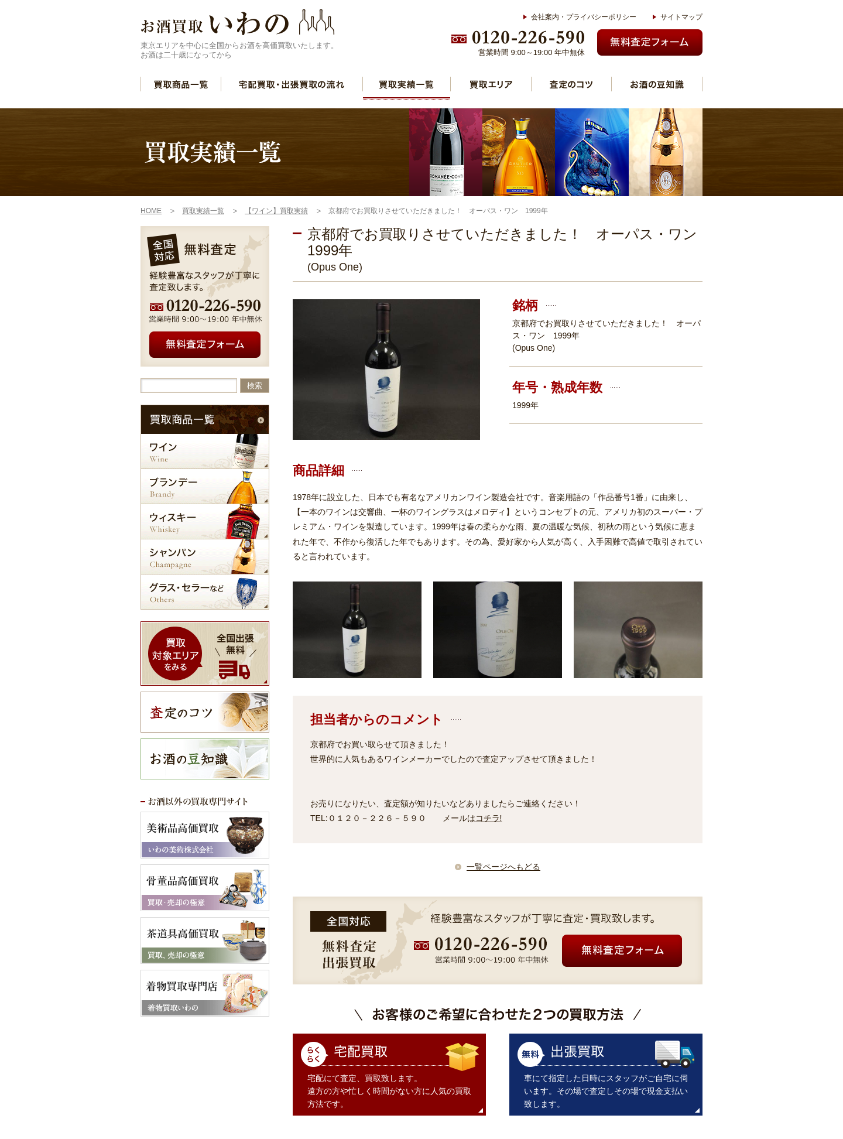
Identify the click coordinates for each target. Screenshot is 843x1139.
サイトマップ (681, 17)
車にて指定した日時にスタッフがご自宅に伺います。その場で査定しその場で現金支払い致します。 (606, 1091)
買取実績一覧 (406, 84)
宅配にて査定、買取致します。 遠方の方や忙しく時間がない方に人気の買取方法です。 (389, 1091)
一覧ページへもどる (503, 866)
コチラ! (488, 818)
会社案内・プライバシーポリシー (583, 17)
